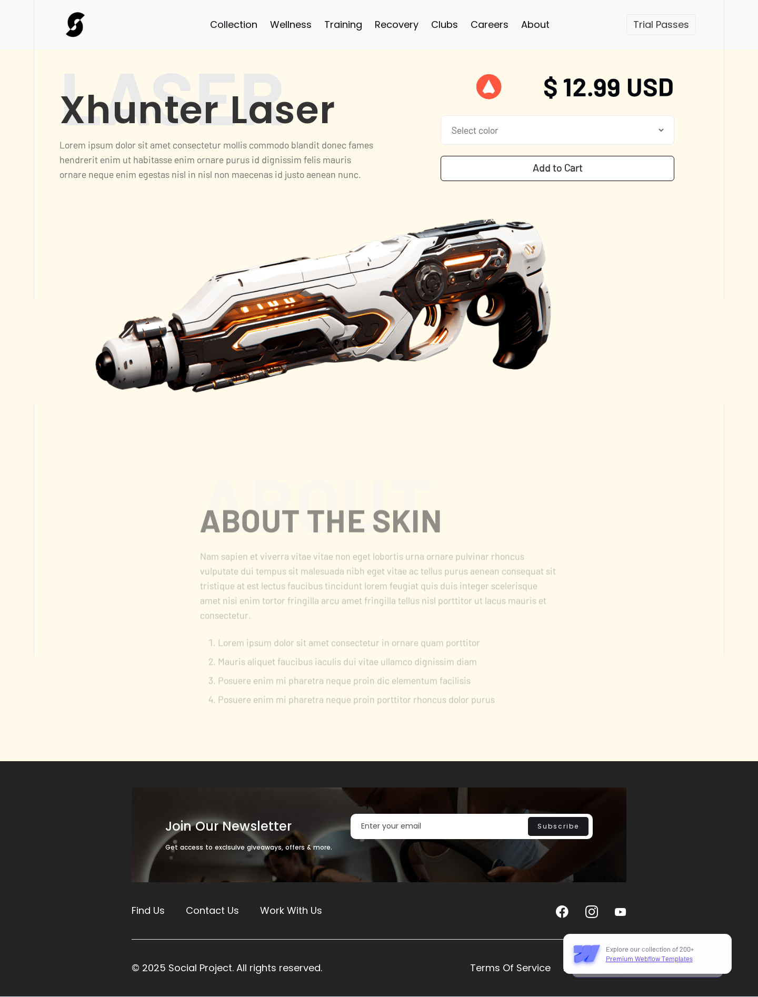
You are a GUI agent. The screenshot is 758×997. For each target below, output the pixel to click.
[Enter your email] (472, 826)
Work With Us (291, 910)
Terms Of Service (510, 967)
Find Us (148, 910)
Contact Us (212, 910)
